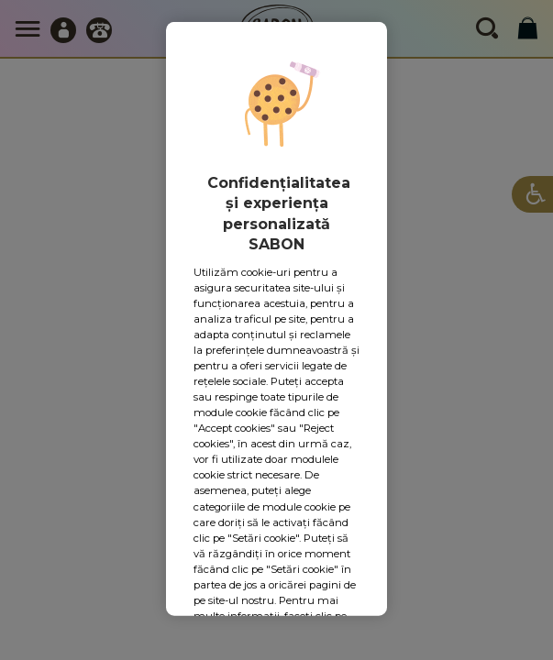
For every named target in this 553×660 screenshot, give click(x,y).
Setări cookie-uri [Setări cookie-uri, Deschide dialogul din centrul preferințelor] (276, 428)
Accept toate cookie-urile (276, 545)
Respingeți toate (271, 483)
